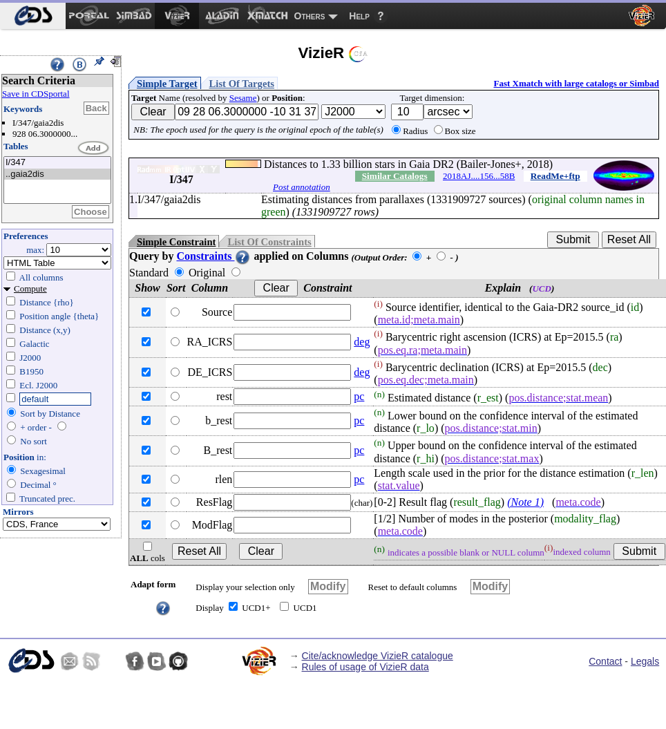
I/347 (57, 163)
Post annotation (301, 187)
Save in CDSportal (36, 93)
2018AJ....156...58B (479, 176)
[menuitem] (33, 16)
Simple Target (167, 83)
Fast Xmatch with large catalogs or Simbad (576, 83)
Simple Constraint (176, 241)
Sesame (243, 98)
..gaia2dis (57, 174)
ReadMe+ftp (555, 176)
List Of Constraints (269, 241)
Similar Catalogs (395, 176)
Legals (645, 661)
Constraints (213, 256)
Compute (30, 288)
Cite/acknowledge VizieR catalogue (377, 655)
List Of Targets (241, 83)
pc (359, 396)
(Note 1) (525, 502)
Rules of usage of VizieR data (365, 666)
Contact (605, 661)
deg (362, 342)
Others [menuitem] (309, 15)
